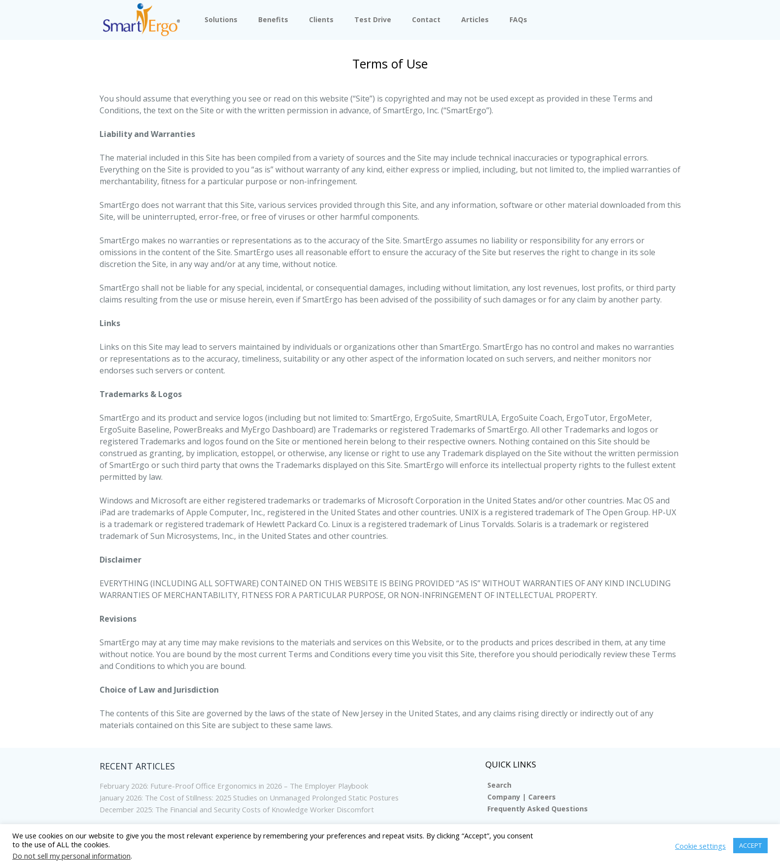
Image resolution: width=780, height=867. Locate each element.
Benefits (273, 19)
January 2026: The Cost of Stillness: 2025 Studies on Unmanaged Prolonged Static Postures (267, 797)
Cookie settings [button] (700, 845)
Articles (475, 19)
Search (499, 785)
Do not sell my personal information (71, 856)
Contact (426, 19)
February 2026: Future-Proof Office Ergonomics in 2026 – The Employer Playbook (249, 785)
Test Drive (372, 19)
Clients (321, 19)
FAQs (518, 19)
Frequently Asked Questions (537, 808)
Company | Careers (521, 796)
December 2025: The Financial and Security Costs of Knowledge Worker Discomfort (253, 809)
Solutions (220, 19)
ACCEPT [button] (750, 845)
